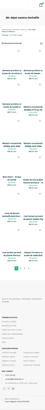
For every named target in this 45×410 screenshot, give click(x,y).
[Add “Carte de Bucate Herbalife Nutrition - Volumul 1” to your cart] (11, 221)
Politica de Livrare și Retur (12, 330)
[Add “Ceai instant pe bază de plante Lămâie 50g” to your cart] (33, 224)
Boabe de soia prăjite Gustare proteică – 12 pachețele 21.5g (33, 183)
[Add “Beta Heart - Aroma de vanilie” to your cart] (11, 185)
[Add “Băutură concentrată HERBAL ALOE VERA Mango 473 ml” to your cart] (33, 151)
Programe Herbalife (20, 30)
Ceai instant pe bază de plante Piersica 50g (11, 255)
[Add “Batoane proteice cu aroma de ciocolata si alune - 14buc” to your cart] (11, 79)
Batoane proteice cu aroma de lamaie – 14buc (33, 73)
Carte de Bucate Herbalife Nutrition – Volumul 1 (11, 216)
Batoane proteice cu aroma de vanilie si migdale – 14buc (12, 107)
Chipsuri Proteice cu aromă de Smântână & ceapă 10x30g (33, 255)
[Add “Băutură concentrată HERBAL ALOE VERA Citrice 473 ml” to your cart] (11, 151)
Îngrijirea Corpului (9, 361)
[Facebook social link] (4, 388)
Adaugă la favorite (19, 51)
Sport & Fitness (29, 361)
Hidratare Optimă (8, 357)
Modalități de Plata (9, 326)
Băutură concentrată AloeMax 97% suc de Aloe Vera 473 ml (33, 110)
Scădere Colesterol (30, 357)
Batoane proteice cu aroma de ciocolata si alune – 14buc (12, 73)
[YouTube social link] (13, 388)
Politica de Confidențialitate (12, 334)
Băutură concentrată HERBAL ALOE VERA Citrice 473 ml (11, 146)
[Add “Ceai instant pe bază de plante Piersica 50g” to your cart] (11, 261)
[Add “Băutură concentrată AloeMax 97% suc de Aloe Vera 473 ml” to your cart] (33, 115)
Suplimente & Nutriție (31, 365)
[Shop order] (41, 43)
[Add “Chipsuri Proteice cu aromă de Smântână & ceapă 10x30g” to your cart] (33, 261)
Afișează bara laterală (12, 43)
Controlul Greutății (9, 353)
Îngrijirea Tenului (8, 365)
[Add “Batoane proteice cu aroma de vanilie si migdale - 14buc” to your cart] (11, 112)
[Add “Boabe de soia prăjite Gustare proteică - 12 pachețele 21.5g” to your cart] (33, 188)
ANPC (4, 342)
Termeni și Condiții (9, 322)
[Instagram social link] (8, 388)
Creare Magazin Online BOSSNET (17, 402)
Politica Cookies (8, 338)
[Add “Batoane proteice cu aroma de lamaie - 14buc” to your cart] (33, 79)
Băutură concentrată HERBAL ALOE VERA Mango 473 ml (33, 146)
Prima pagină (6, 30)
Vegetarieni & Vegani (31, 353)
